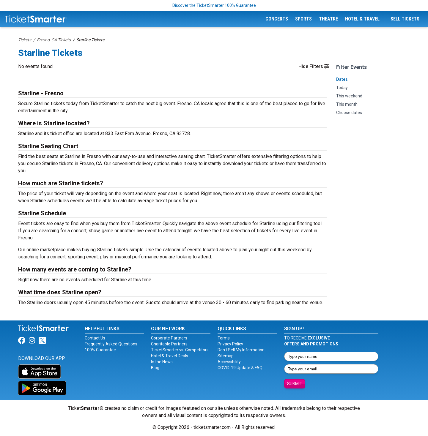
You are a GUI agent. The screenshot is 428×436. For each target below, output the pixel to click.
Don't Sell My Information (241, 349)
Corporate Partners (169, 338)
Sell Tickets (405, 19)
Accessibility (229, 361)
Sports (303, 19)
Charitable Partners (169, 344)
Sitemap (226, 355)
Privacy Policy (230, 344)
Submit (294, 383)
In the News (162, 361)
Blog (155, 367)
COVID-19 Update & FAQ (240, 367)
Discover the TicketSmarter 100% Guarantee (214, 5)
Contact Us (95, 338)
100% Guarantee (100, 349)
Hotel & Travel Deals (169, 355)
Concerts (276, 19)
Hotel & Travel (362, 19)
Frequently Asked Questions (111, 344)
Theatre (328, 19)
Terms (224, 338)
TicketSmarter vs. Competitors (180, 349)
